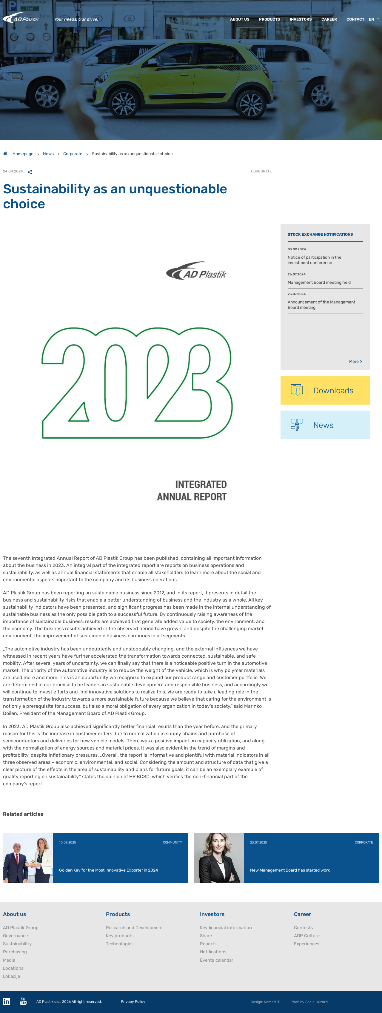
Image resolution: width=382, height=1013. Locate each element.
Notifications (213, 952)
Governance (15, 935)
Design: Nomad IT (265, 1002)
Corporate (72, 153)
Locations (13, 968)
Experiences (306, 943)
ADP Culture (307, 935)
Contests (303, 927)
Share (206, 935)
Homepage (18, 153)
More (356, 361)
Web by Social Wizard (310, 1002)
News (48, 153)
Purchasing (15, 952)
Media (9, 960)
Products (269, 19)
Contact (355, 19)
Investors (301, 19)
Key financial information (226, 927)
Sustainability (17, 943)
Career (329, 19)
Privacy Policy (133, 1002)
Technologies (120, 943)
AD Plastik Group (20, 927)
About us (239, 19)
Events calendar (216, 960)
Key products (120, 935)
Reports (208, 943)
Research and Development (134, 927)
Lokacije (11, 976)
